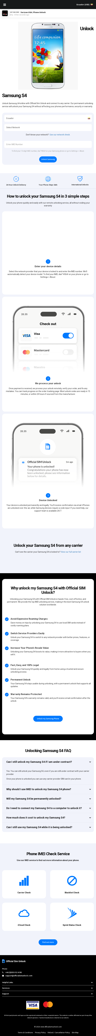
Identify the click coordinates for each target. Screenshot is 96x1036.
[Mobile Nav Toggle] (4, 4)
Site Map (75, 1033)
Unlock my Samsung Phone (48, 718)
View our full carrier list (71, 552)
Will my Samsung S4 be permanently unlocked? (33, 798)
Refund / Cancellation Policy (59, 1033)
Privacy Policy (40, 1033)
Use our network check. (60, 135)
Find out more (48, 942)
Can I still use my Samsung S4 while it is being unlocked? (39, 827)
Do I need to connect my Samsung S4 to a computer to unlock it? (44, 808)
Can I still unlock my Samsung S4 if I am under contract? (39, 761)
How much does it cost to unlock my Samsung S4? (35, 817)
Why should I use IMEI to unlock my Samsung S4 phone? (38, 789)
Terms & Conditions (25, 1033)
